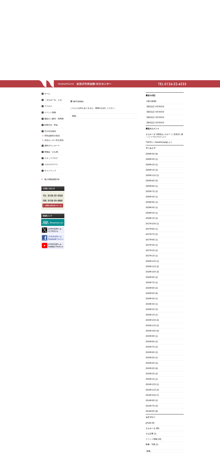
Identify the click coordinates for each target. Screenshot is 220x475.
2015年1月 (150, 379)
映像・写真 (150, 444)
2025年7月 (150, 191)
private (148, 423)
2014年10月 (151, 395)
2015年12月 (151, 320)
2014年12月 (151, 384)
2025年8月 (150, 186)
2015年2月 (150, 373)
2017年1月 (150, 256)
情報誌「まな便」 (52, 152)
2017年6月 (150, 240)
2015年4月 (150, 363)
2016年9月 (150, 277)
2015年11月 (151, 325)
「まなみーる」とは (53, 100)
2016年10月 (151, 272)
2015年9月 (150, 336)
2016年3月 (150, 304)
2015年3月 (150, 368)
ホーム (47, 94)
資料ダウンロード (52, 146)
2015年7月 (150, 347)
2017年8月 (150, 229)
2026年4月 (150, 154)
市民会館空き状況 (52, 136)
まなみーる (150, 428)
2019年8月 (150, 202)
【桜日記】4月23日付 (155, 117)
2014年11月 (151, 390)
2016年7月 (150, 282)
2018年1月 (150, 218)
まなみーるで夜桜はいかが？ (158, 134)
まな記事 (149, 433)
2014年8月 (150, 400)
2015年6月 (150, 352)
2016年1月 (150, 315)
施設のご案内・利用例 (54, 119)
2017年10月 (151, 224)
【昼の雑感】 (151, 101)
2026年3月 (150, 159)
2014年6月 (150, 411)
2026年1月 (150, 170)
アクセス (48, 106)
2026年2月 (150, 164)
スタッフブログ (51, 158)
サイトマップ (50, 171)
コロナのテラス (51, 164)
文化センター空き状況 (54, 140)
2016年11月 (151, 266)
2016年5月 (150, 293)
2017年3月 (150, 245)
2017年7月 (150, 234)
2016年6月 (150, 288)
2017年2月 (150, 250)
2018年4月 (150, 207)
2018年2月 (150, 213)
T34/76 (149, 142)
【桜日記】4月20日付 (155, 122)
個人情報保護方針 (52, 179)
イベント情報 (151, 439)
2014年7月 (150, 406)
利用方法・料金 (51, 125)
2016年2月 (150, 309)
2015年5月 (150, 357)
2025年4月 (150, 197)
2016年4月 (150, 298)
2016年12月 (151, 261)
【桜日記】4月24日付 (155, 112)
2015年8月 (150, 341)
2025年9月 (150, 181)
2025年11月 (151, 175)
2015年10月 (151, 331)
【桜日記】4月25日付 (155, 106)
